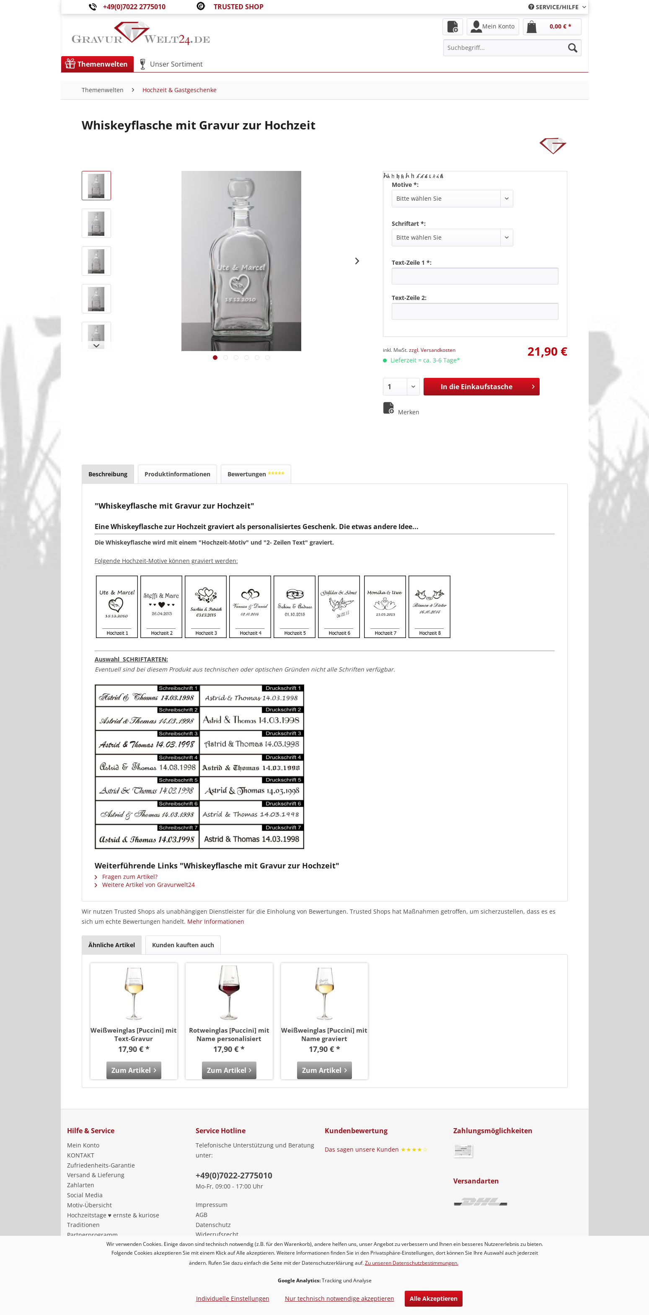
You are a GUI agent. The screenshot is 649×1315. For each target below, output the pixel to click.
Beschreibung (107, 474)
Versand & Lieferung (95, 1175)
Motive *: (405, 185)
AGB (201, 1215)
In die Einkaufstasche (488, 385)
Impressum (212, 1205)
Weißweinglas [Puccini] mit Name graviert (324, 1034)
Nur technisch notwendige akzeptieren (339, 1298)
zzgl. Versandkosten (432, 350)
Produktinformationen (177, 474)
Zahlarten (80, 1185)
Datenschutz (213, 1225)
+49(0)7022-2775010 (234, 1175)
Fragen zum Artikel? (126, 877)
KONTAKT (80, 1155)
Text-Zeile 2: (409, 298)
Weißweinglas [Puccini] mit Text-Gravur (133, 1034)
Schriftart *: (409, 223)
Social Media (85, 1195)
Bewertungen (256, 474)
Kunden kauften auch (183, 945)
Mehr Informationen (215, 921)
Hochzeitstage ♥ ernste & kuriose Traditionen (113, 1220)
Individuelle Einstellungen (232, 1298)
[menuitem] (554, 7)
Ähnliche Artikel (111, 945)
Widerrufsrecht (217, 1234)
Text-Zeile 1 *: (412, 262)
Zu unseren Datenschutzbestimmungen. (411, 1262)
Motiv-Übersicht (89, 1205)
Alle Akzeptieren (434, 1298)
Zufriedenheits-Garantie (101, 1165)
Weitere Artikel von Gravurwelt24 (145, 885)
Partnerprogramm (92, 1235)
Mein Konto (83, 1145)
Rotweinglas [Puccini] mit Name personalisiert (229, 1034)
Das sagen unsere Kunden (376, 1149)
